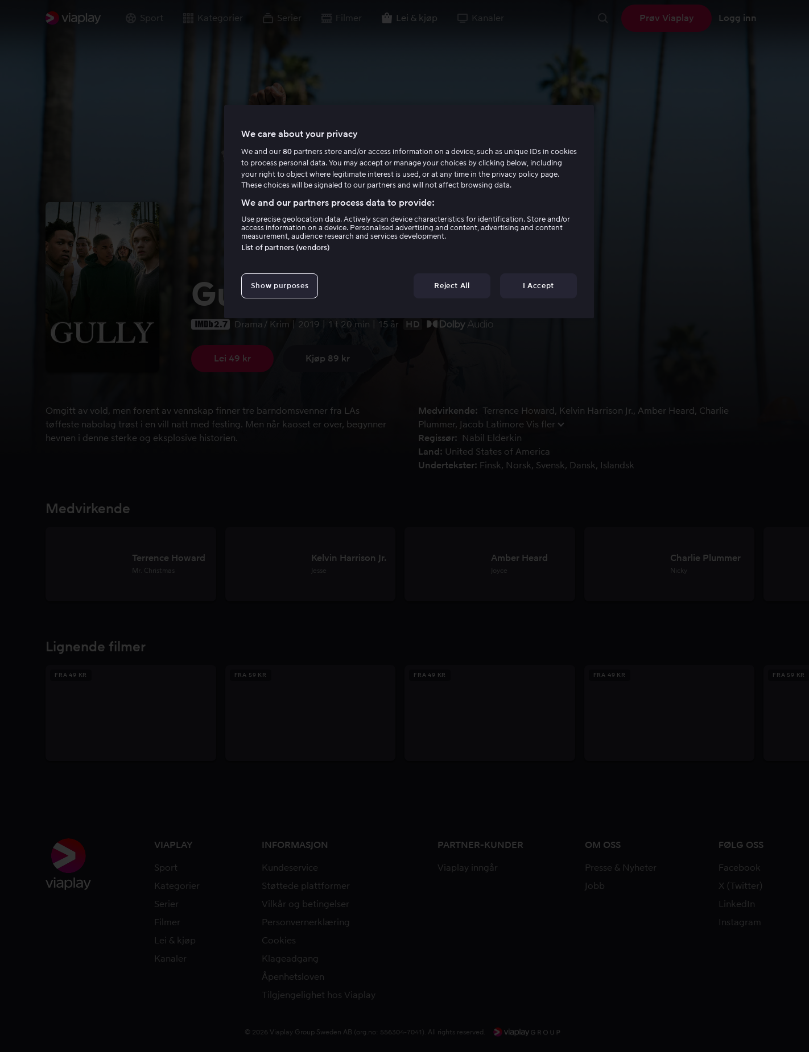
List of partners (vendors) (285, 247)
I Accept (538, 285)
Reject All (452, 285)
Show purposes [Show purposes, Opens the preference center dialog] (279, 285)
